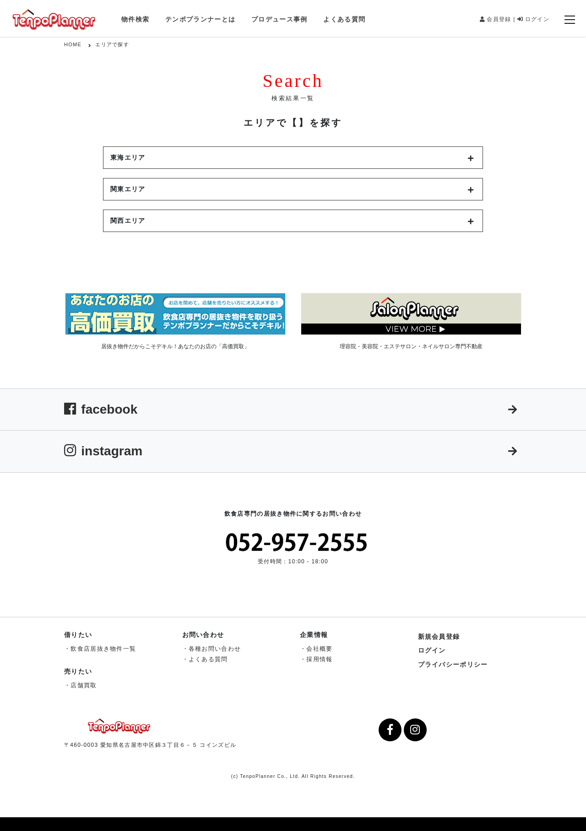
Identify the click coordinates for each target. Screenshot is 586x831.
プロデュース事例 (279, 19)
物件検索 (135, 19)
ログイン (533, 19)
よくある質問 (344, 19)
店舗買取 (84, 685)
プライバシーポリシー (453, 664)
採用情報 (319, 659)
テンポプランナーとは (200, 19)
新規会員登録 (439, 636)
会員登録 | (497, 19)
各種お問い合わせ (215, 648)
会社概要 (319, 648)
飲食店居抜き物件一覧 (103, 648)
